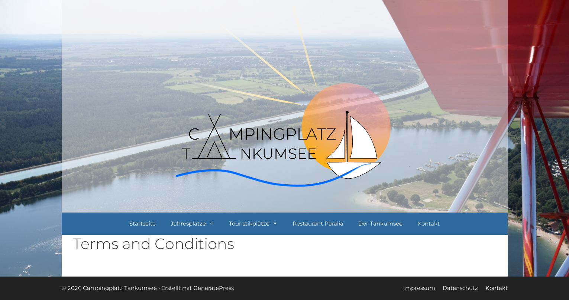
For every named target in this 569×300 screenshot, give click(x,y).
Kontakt (428, 223)
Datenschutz (460, 287)
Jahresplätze (196, 224)
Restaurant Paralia (317, 223)
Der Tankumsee (380, 223)
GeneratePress (213, 287)
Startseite (142, 223)
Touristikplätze (257, 224)
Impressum (419, 287)
